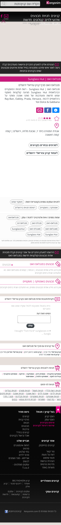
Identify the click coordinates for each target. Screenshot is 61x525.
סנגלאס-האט (52, 223)
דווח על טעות (48, 454)
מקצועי (34, 24)
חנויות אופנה (18, 393)
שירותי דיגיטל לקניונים (43, 425)
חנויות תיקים (5, 393)
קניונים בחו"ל (22, 432)
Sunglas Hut (51, 234)
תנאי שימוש (48, 457)
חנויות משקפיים (37, 396)
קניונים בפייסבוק (46, 445)
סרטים (26, 448)
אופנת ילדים (43, 393)
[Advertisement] (39, 177)
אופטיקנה (30, 374)
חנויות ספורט (24, 390)
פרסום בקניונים (47, 422)
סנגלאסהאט (13, 217)
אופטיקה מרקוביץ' (54, 374)
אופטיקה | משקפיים (49, 207)
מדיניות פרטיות (47, 464)
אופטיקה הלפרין (42, 376)
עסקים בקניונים (23, 491)
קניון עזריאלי (56, 352)
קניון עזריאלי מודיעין (14, 352)
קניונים (55, 16)
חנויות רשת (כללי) (53, 390)
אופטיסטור (30, 376)
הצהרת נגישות (47, 461)
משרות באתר (48, 467)
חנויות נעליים (11, 390)
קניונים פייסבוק (13, 511)
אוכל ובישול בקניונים (19, 435)
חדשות (27, 20)
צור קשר (50, 451)
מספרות (41, 399)
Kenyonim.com (31, 511)
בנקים (14, 399)
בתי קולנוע (24, 451)
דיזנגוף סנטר (15, 483)
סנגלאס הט (22, 223)
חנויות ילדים (55, 393)
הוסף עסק (49, 419)
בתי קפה (50, 399)
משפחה (45, 24)
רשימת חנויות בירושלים (25, 207)
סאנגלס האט (34, 228)
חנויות (46, 16)
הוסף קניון (49, 416)
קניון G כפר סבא (53, 354)
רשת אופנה (31, 393)
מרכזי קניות (24, 419)
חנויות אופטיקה (52, 396)
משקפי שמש (17, 201)
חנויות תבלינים (21, 396)
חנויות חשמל (37, 390)
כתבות (56, 24)
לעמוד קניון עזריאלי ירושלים (42, 153)
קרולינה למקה (55, 376)
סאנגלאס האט (51, 228)
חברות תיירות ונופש (27, 399)
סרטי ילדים (24, 454)
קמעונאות (15, 494)
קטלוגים (38, 20)
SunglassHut (18, 228)
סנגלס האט (37, 223)
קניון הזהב (38, 352)
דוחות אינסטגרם (21, 445)
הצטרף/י (6, 18)
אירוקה (21, 374)
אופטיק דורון (40, 374)
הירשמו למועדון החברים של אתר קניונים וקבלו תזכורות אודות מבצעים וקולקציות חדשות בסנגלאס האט (31, 254)
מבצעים (36, 16)
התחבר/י (3, 23)
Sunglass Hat (33, 234)
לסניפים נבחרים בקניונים (44, 145)
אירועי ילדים (52, 20)
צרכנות (25, 429)
